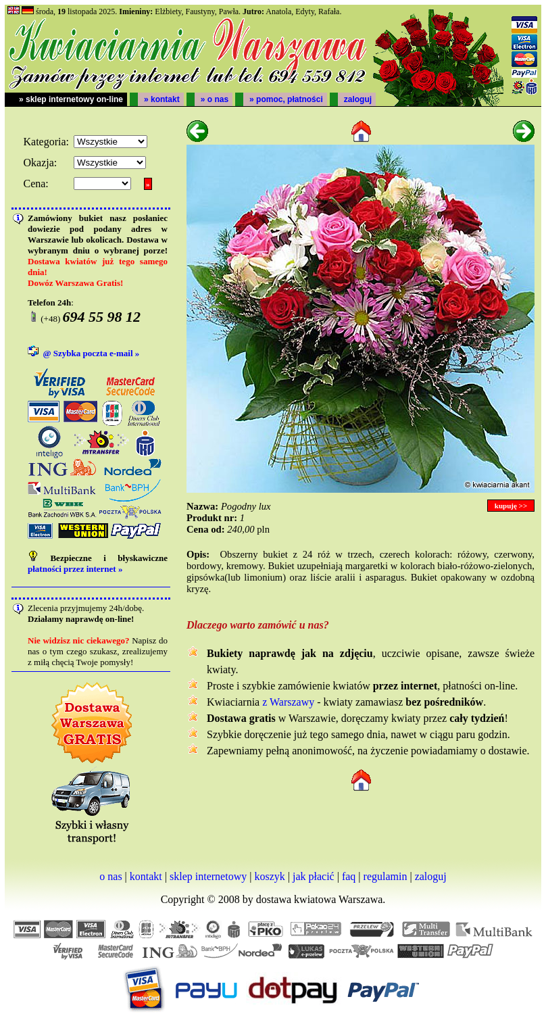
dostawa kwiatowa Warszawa (319, 899)
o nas (110, 876)
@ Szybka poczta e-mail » (91, 353)
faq (348, 876)
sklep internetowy (208, 876)
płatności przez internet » (75, 569)
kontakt (146, 876)
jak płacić (313, 876)
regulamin (385, 876)
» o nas (214, 99)
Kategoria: (46, 141)
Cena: (35, 183)
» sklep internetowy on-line (71, 99)
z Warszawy (288, 702)
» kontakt (162, 99)
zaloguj (358, 99)
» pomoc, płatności (286, 99)
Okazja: (40, 162)
